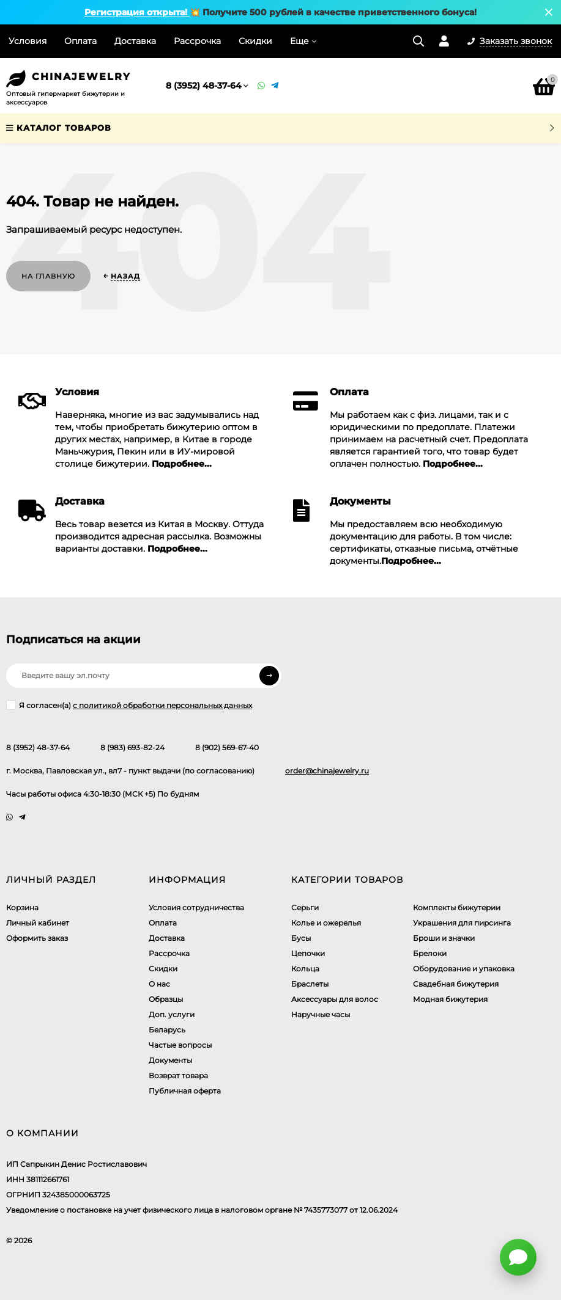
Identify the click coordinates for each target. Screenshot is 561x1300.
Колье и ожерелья (326, 922)
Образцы (166, 999)
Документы (170, 1060)
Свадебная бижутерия (456, 983)
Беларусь (167, 1029)
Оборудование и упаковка (464, 968)
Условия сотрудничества (196, 907)
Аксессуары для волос (334, 999)
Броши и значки (444, 938)
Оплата (80, 40)
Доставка (135, 40)
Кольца (305, 968)
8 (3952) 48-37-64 (204, 85)
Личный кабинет (37, 922)
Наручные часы (320, 1014)
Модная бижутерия (450, 999)
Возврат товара (178, 1075)
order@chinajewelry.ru (327, 770)
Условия (27, 40)
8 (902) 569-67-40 (227, 747)
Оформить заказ (37, 938)
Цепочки (308, 953)
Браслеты (310, 983)
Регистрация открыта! (137, 12)
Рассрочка (197, 40)
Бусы (301, 938)
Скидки (255, 40)
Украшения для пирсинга (462, 922)
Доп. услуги (172, 1014)
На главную (48, 276)
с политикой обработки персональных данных (162, 705)
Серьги (305, 907)
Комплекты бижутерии (456, 907)
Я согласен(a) (129, 705)
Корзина (22, 907)
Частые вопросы (180, 1045)
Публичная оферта (185, 1090)
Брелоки (430, 953)
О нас (159, 983)
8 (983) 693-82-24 (132, 747)
